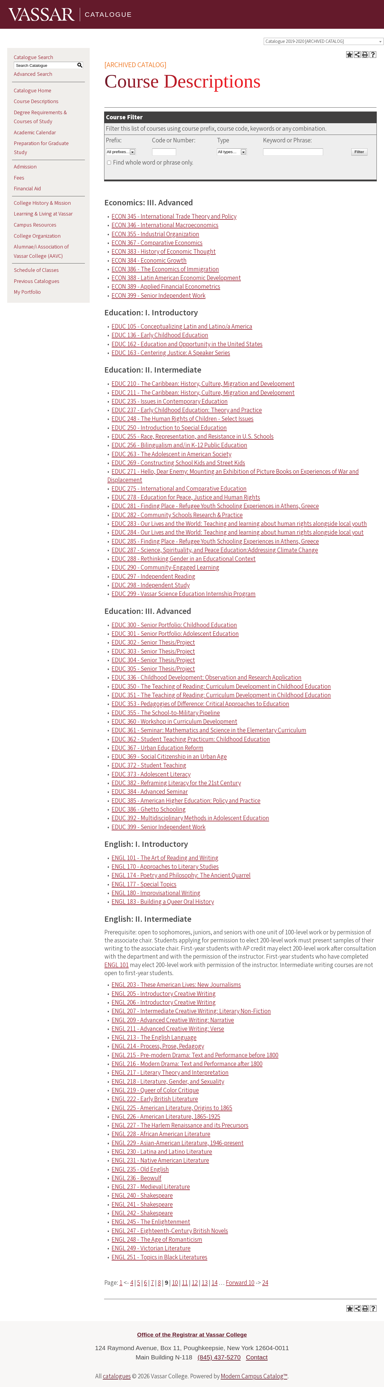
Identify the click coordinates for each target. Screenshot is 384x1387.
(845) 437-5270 (219, 1357)
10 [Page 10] (175, 1282)
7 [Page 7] (152, 1282)
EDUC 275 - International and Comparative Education (179, 488)
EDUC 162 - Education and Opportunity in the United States (187, 344)
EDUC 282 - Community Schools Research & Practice (177, 514)
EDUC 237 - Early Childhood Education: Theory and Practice (187, 410)
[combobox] (324, 41)
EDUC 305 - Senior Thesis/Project (153, 668)
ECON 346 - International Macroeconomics (165, 225)
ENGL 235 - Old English (140, 1169)
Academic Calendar (35, 132)
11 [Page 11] (185, 1282)
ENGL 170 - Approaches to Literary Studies (165, 866)
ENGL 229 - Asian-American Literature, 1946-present (178, 1142)
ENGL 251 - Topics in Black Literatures (159, 1257)
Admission (25, 167)
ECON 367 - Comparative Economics (157, 242)
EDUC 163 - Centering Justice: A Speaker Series (171, 352)
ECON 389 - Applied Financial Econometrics (166, 286)
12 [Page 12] (195, 1282)
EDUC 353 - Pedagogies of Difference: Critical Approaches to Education (200, 703)
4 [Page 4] (131, 1282)
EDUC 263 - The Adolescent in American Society (171, 454)
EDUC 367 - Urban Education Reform (157, 747)
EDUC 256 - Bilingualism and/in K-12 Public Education (179, 445)
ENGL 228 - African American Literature (161, 1134)
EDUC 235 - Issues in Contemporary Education (170, 401)
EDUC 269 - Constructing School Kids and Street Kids (178, 462)
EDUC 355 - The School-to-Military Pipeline (166, 712)
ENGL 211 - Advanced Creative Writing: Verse (168, 1028)
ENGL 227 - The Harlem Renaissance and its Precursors (180, 1125)
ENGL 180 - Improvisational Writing (156, 892)
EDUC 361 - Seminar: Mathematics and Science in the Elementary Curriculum (209, 730)
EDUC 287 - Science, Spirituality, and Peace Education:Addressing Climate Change (215, 550)
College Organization (37, 236)
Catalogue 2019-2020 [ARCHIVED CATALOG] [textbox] (305, 41)
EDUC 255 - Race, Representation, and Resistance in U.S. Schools (193, 436)
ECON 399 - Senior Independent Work (159, 295)
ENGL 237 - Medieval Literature (151, 1186)
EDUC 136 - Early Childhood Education (160, 335)
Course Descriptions (36, 101)
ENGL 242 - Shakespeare (142, 1213)
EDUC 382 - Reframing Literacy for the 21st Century (176, 782)
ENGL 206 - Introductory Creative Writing (164, 1002)
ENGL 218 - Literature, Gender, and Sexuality (168, 1081)
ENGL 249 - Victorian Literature (151, 1248)
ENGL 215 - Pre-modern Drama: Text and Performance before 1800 (195, 1055)
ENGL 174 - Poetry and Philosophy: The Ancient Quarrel (181, 875)
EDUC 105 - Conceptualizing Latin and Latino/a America (182, 326)
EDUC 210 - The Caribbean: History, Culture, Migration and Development (203, 383)
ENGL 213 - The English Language (154, 1037)
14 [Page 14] (215, 1282)
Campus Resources (35, 225)
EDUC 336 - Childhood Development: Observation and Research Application (207, 677)
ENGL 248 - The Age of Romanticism (157, 1239)
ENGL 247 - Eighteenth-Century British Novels (170, 1230)
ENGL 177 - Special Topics (144, 884)
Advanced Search (33, 74)
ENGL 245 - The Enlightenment (151, 1221)
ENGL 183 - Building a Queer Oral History (163, 901)
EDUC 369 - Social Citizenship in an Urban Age (169, 756)
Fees (19, 178)
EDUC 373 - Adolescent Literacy (151, 774)
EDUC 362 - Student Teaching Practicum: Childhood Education (191, 739)
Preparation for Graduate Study (41, 148)
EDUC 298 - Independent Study (151, 585)
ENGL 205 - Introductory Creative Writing (164, 993)
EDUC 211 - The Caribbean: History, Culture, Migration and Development (203, 392)
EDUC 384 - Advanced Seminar (150, 791)
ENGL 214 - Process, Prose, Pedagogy (158, 1046)
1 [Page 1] (120, 1282)
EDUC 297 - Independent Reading (153, 576)
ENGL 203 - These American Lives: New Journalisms (176, 984)
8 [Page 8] (159, 1282)
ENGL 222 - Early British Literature (155, 1098)
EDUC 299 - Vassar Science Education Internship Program (184, 593)
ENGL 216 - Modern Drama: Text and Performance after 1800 (187, 1063)
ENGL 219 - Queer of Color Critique (155, 1090)
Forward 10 (240, 1282)
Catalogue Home (32, 90)
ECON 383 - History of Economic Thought (164, 251)
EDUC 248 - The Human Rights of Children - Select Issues (183, 418)
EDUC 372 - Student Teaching (149, 765)
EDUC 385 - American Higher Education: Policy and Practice (186, 800)
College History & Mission (42, 203)
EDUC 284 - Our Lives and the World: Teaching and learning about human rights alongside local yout (238, 532)
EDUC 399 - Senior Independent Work (159, 827)
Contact (257, 1357)
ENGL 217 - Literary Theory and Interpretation (170, 1072)
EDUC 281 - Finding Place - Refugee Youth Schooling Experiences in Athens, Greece (215, 506)
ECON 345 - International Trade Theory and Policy (174, 216)
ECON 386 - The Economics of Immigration (165, 269)
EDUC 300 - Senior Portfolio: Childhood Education (174, 625)
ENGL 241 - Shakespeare (142, 1204)
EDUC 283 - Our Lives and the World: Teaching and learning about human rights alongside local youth (239, 523)
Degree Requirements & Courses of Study (40, 117)
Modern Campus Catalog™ (254, 1376)
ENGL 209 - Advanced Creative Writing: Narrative (173, 1020)
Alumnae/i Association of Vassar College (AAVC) (41, 251)
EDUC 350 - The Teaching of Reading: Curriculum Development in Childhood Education (221, 686)
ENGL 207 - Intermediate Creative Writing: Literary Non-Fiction (191, 1011)
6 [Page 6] (145, 1282)
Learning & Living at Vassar (43, 214)
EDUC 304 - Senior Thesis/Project (153, 660)
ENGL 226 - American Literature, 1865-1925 (166, 1116)
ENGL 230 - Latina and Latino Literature (162, 1151)
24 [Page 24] (265, 1282)
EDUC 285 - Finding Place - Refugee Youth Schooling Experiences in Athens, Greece (215, 541)
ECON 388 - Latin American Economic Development (176, 277)
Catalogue (108, 14)
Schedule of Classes (36, 270)
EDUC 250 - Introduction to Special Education (169, 427)
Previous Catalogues (36, 281)
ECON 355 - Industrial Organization (155, 234)
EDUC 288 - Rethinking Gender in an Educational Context (184, 558)
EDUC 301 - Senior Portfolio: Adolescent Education (175, 633)
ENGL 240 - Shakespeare (142, 1195)
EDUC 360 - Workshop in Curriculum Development (174, 721)
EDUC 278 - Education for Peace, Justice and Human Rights (186, 497)
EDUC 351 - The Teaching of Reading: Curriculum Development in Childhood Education (221, 695)
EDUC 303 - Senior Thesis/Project (153, 651)
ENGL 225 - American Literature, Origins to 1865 (172, 1107)
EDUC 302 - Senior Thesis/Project (153, 642)
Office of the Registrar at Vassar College (192, 1335)
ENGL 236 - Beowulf (136, 1178)
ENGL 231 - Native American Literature (160, 1160)
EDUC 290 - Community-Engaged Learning (165, 567)
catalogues (117, 1376)
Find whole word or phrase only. (153, 162)
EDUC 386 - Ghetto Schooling (149, 809)
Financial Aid (27, 188)
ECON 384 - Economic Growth (149, 260)
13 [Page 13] (205, 1282)
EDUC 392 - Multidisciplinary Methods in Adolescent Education (190, 818)
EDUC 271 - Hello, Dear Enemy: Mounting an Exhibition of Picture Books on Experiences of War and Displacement (233, 475)
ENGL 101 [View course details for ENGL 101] (116, 964)
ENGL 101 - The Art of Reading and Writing (165, 857)
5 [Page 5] (138, 1282)
